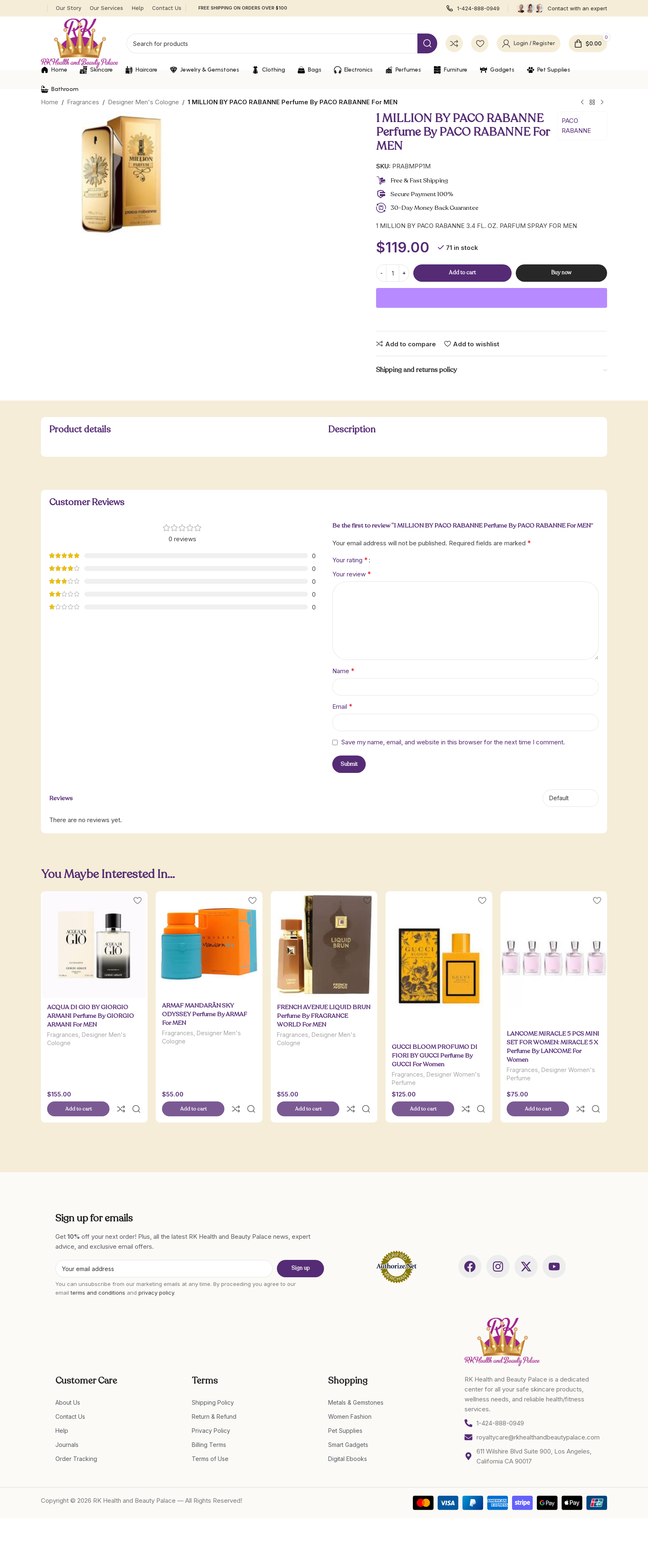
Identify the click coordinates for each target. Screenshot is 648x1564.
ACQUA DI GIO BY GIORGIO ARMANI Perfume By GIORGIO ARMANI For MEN (90, 1016)
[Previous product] (582, 103)
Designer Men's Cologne (143, 102)
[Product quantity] (392, 273)
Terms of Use (210, 1441)
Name (343, 671)
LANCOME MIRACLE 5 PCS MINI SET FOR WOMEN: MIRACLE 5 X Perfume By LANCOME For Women (553, 1046)
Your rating (350, 560)
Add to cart (462, 272)
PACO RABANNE (576, 125)
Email (342, 706)
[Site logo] (79, 43)
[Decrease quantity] (381, 273)
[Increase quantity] (404, 273)
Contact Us (70, 1399)
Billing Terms (209, 1427)
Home (49, 102)
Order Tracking (76, 1441)
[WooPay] (491, 298)
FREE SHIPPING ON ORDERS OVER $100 (242, 8)
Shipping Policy (213, 1385)
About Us (67, 1385)
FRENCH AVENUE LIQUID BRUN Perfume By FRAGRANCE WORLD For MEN (323, 1016)
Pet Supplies (345, 1413)
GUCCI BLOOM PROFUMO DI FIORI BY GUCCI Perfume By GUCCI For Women (434, 1055)
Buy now (561, 272)
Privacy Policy (211, 1413)
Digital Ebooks (347, 1441)
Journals (67, 1427)
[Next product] (602, 103)
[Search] (281, 43)
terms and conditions (98, 1275)
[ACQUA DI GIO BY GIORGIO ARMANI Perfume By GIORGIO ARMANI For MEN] (94, 944)
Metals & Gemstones (356, 1385)
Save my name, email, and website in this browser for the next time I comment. (453, 742)
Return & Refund (214, 1399)
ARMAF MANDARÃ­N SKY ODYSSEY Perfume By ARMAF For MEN (204, 1014)
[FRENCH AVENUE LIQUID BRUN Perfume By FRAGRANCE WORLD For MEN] (324, 944)
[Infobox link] (473, 8)
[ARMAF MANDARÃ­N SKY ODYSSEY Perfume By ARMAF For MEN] (209, 944)
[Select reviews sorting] (571, 798)
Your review (351, 574)
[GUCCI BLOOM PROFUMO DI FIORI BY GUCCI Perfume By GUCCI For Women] (439, 964)
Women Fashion (350, 1399)
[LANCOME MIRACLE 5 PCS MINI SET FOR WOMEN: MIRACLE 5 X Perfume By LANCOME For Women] (553, 958)
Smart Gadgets (348, 1427)
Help (61, 1413)
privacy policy (156, 1275)
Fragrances (83, 102)
